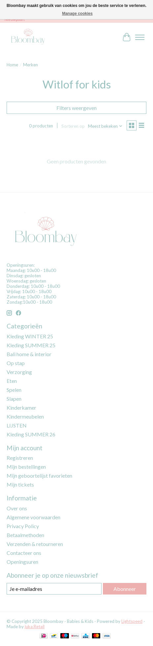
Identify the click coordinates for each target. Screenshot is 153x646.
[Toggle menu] (139, 37)
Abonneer (124, 589)
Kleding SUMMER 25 (31, 345)
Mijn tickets (20, 484)
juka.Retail (35, 626)
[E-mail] (54, 589)
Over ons (17, 508)
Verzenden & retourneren (35, 544)
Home (12, 64)
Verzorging (19, 372)
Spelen (14, 390)
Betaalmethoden (25, 535)
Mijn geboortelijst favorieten (39, 475)
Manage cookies (77, 13)
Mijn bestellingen (26, 466)
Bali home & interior (29, 354)
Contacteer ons (24, 553)
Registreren (20, 458)
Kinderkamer (21, 407)
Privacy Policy (23, 526)
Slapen (14, 398)
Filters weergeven (76, 108)
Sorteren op (73, 126)
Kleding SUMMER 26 (31, 434)
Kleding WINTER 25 (30, 336)
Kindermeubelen (25, 416)
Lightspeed (131, 621)
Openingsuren (22, 562)
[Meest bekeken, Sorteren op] (105, 126)
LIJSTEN (17, 425)
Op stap (16, 363)
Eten (12, 381)
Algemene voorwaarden (33, 517)
